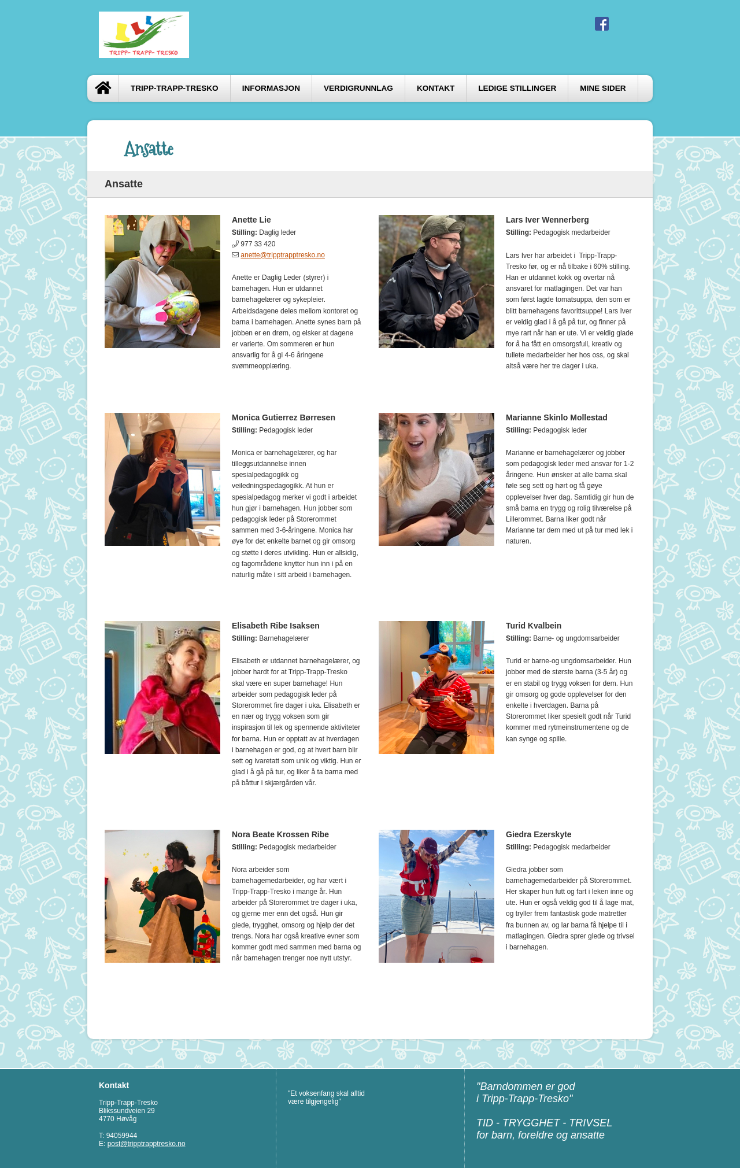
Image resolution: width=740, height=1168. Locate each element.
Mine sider (603, 88)
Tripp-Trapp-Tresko (175, 88)
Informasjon (271, 88)
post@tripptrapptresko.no (147, 1144)
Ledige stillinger (517, 88)
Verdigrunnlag (358, 88)
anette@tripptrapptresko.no (282, 255)
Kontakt (435, 88)
